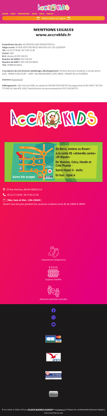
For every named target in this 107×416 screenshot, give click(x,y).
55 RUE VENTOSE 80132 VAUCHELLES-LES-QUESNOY (40, 47)
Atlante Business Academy (72, 70)
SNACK (34, 14)
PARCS (12, 14)
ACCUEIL (5, 14)
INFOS (41, 14)
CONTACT (50, 14)
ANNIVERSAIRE (24, 14)
